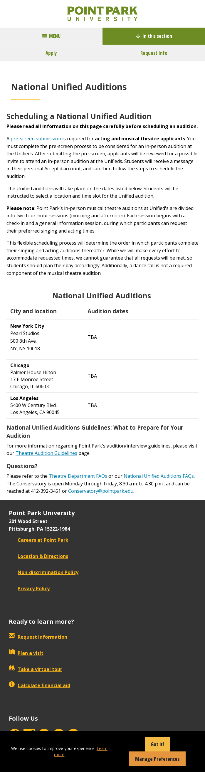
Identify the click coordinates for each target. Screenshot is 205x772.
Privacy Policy (29, 588)
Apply (51, 53)
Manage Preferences (157, 758)
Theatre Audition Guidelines (46, 453)
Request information (38, 637)
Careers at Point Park (38, 540)
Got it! (157, 744)
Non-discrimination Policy (43, 572)
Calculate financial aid (39, 685)
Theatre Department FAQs (78, 476)
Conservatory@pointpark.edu (100, 491)
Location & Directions (38, 556)
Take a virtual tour (35, 669)
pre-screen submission (36, 138)
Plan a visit (26, 653)
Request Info (153, 53)
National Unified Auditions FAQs (159, 476)
